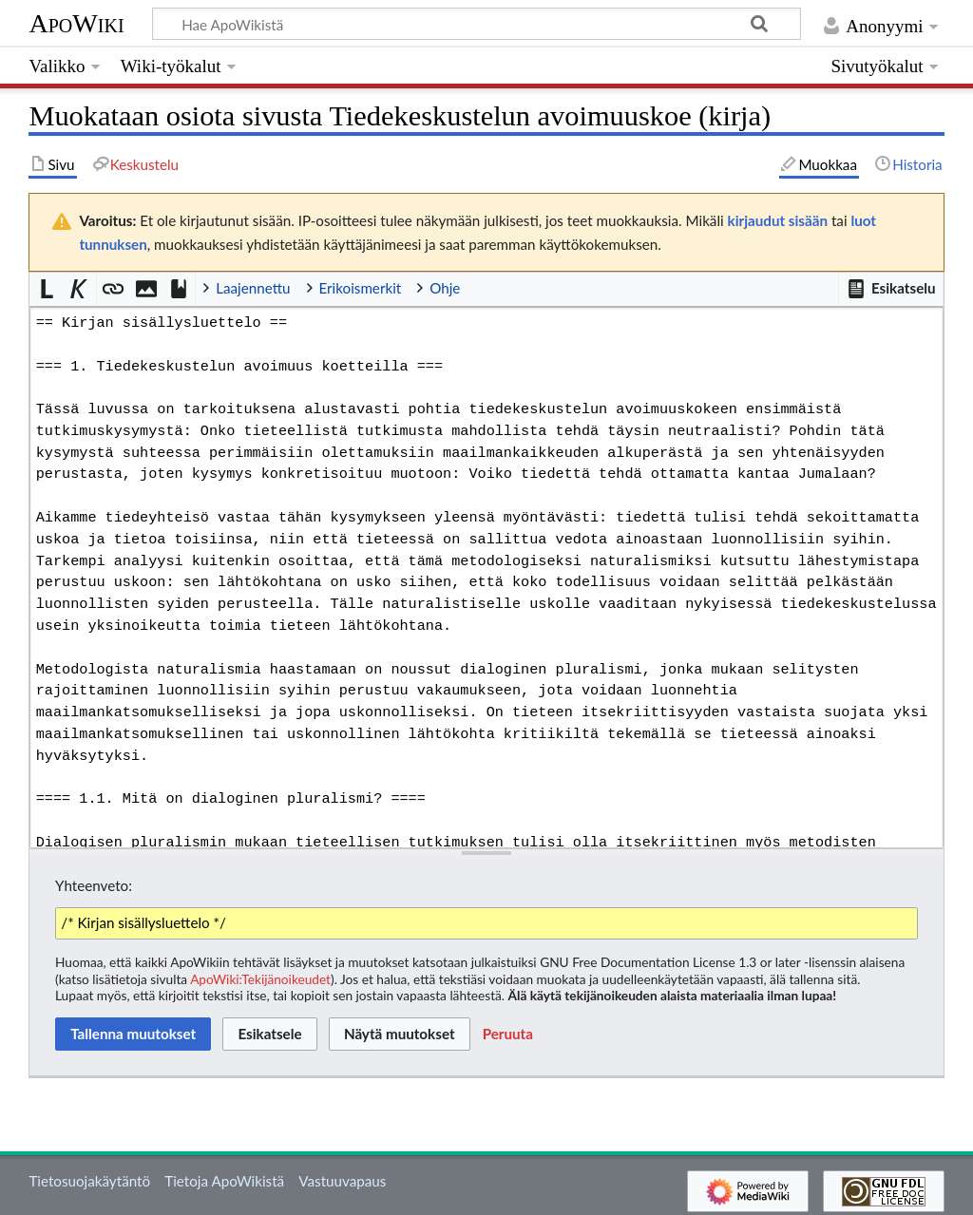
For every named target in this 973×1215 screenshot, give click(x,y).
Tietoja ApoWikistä (224, 1180)
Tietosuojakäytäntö (89, 1180)
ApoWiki (76, 23)
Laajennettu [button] (253, 287)
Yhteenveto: (93, 885)
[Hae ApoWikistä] (476, 24)
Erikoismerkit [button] (360, 287)
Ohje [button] (444, 287)
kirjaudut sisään (778, 220)
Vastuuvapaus (342, 1180)
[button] (890, 289)
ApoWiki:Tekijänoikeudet (260, 979)
